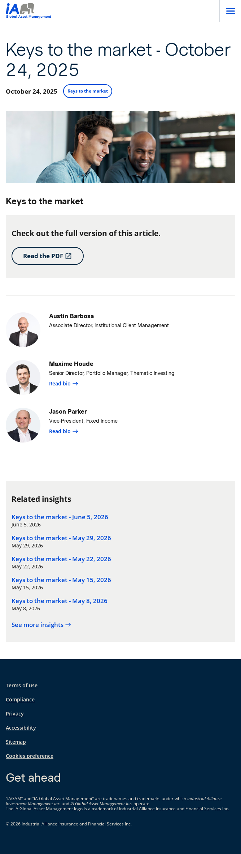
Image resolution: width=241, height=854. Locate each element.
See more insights (41, 625)
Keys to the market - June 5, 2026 (60, 517)
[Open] (230, 11)
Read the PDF (47, 256)
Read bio (64, 383)
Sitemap (16, 741)
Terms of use (22, 685)
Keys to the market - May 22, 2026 (61, 559)
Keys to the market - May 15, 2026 (61, 580)
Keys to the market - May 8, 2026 (60, 601)
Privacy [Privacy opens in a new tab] (15, 713)
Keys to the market (87, 91)
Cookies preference (29, 755)
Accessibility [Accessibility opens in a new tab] (21, 727)
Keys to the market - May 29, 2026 (61, 538)
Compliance (20, 699)
